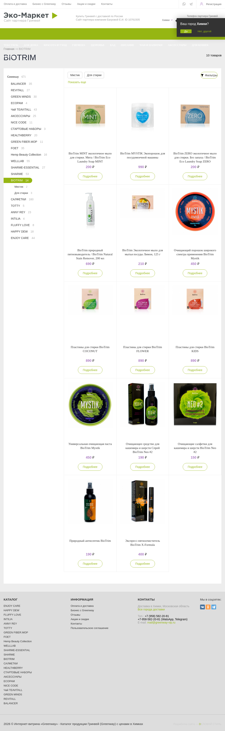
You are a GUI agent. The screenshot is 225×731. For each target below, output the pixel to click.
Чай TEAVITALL (24, 109)
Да (186, 31)
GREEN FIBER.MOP (27, 141)
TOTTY (17, 205)
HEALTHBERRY (24, 135)
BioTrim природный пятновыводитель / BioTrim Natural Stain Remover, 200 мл (90, 254)
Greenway (16, 76)
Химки (166, 20)
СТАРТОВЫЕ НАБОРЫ (28, 128)
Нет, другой (204, 31)
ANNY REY (21, 212)
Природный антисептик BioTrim (90, 540)
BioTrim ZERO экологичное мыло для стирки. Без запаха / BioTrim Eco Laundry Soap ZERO (195, 157)
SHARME (20, 174)
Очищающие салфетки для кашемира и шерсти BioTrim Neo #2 (195, 448)
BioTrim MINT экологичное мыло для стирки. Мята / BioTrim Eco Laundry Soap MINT (90, 157)
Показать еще (77, 82)
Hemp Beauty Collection (29, 154)
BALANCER (21, 83)
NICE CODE (21, 122)
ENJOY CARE (23, 238)
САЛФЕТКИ (22, 199)
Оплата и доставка (15, 3)
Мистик (75, 75)
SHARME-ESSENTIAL (28, 167)
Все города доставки (151, 609)
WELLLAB (20, 161)
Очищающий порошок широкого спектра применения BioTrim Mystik (195, 254)
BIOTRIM (20, 180)
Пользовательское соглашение (89, 628)
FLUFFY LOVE (22, 225)
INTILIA (18, 218)
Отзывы (66, 3)
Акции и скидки (86, 3)
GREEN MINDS (24, 96)
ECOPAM (19, 103)
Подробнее (90, 176)
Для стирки (94, 75)
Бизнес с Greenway (44, 3)
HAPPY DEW (22, 231)
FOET (17, 148)
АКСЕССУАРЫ (23, 116)
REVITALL (20, 90)
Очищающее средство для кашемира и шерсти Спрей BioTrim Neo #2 (142, 448)
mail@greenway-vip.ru (161, 622)
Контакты (107, 3)
